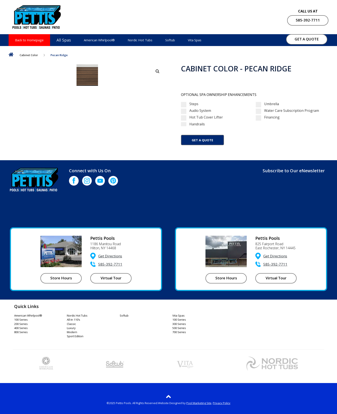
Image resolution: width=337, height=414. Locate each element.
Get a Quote (202, 140)
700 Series (179, 332)
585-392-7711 (308, 20)
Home (11, 55)
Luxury (71, 328)
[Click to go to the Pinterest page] (113, 181)
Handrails (216, 124)
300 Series (179, 324)
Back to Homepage (29, 40)
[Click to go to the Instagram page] (87, 181)
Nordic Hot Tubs (140, 40)
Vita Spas (194, 40)
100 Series (21, 320)
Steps (189, 104)
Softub (170, 40)
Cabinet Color (29, 55)
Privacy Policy (221, 403)
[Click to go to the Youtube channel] (100, 181)
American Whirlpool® (99, 40)
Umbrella (267, 104)
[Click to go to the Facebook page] (74, 181)
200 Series (21, 324)
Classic (71, 324)
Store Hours (61, 277)
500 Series (179, 328)
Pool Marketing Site (198, 403)
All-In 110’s (73, 320)
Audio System (196, 111)
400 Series (21, 328)
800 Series (21, 332)
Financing (268, 117)
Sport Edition (75, 336)
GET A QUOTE (307, 39)
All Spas (64, 40)
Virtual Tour (111, 277)
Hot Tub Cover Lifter (202, 117)
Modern (72, 332)
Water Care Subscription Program (287, 111)
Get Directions (110, 256)
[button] (157, 71)
